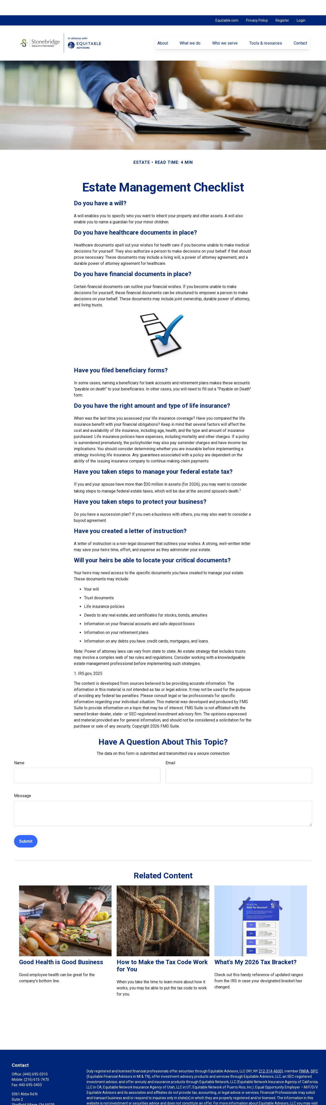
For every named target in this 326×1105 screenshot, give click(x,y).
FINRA (304, 1056)
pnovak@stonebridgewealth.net (37, 1098)
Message (22, 780)
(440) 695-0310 (35, 1059)
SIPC (314, 1056)
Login (301, 5)
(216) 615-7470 (36, 1064)
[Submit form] (25, 826)
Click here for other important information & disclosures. (131, 1103)
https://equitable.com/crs (107, 1093)
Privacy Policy (257, 5)
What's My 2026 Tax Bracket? (255, 946)
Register (282, 5)
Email (170, 747)
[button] (162, 27)
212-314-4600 (270, 1056)
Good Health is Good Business (61, 946)
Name (19, 747)
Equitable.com (226, 5)
